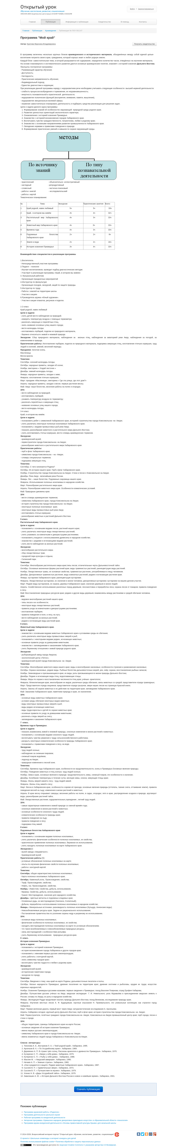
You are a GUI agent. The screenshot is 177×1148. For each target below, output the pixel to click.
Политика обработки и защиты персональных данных (78, 1142)
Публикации (51, 22)
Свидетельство (104, 22)
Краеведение (50, 31)
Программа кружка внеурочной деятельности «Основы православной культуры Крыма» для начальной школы (70, 1123)
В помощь (125, 22)
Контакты (143, 22)
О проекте (24, 1138)
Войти (132, 9)
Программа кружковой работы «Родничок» (41, 1112)
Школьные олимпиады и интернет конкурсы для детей (53, 1138)
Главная (32, 22)
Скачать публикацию (88, 1089)
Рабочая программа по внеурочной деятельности (44, 1117)
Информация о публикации (77, 22)
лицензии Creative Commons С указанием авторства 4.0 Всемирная (87, 1145)
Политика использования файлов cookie (37, 1142)
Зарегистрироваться (146, 9)
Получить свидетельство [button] (144, 44)
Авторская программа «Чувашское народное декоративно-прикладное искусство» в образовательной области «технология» (76, 1120)
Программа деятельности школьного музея (42, 1115)
